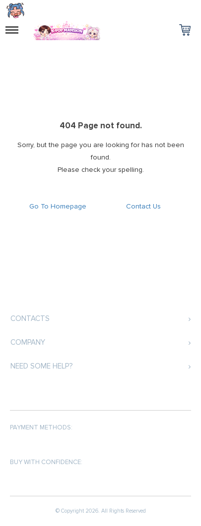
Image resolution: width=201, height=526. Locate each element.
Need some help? (41, 366)
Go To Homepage (57, 206)
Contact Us (143, 206)
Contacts (30, 318)
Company (27, 342)
